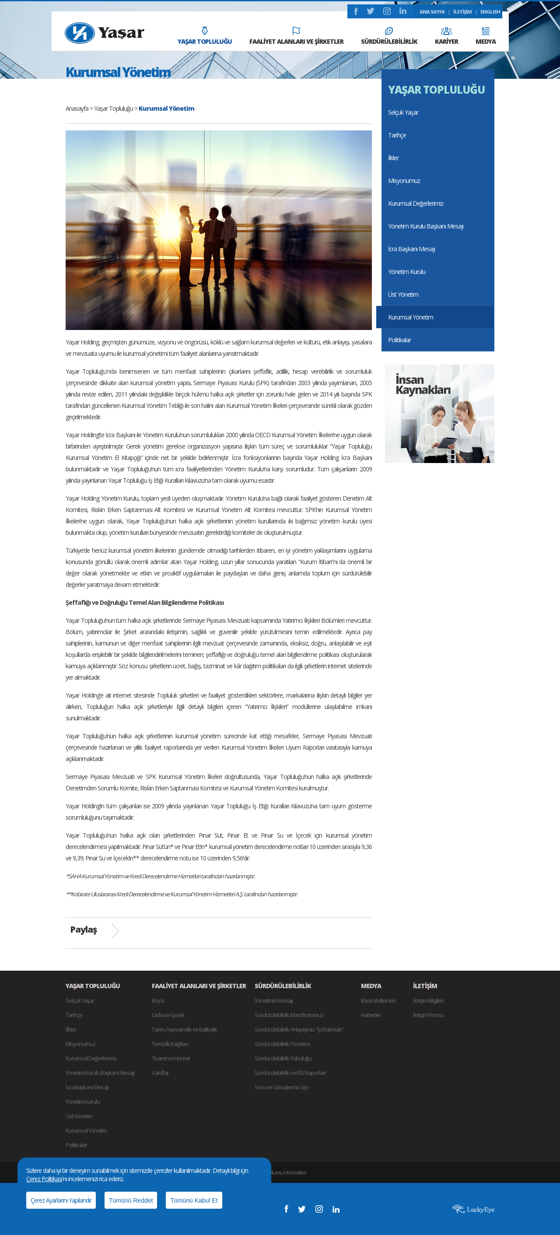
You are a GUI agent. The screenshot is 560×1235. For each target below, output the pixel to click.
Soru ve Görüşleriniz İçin (281, 1087)
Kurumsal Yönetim (410, 317)
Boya (158, 1000)
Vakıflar (160, 1073)
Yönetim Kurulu (406, 271)
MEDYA (486, 36)
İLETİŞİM (462, 11)
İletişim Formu (428, 1015)
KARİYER (446, 36)
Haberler (371, 1015)
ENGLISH (490, 11)
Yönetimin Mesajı (274, 1000)
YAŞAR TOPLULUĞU (205, 36)
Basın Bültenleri (378, 1000)
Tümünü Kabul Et (193, 1200)
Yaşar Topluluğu (113, 108)
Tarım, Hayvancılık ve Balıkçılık (184, 1029)
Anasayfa (77, 108)
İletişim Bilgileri (428, 1000)
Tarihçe (397, 135)
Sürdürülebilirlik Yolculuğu (283, 1058)
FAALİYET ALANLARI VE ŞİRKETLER (296, 36)
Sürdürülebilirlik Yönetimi (282, 1044)
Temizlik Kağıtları (170, 1044)
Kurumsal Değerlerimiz (415, 203)
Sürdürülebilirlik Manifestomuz (289, 1015)
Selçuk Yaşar (403, 112)
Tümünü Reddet (131, 1200)
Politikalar (399, 340)
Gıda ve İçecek (168, 1015)
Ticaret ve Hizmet (171, 1058)
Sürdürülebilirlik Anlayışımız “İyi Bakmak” (299, 1029)
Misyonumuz (404, 180)
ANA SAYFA (432, 11)
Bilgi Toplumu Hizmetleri (280, 1172)
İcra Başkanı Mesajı (411, 249)
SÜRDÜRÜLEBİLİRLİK (389, 36)
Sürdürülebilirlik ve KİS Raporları (290, 1073)
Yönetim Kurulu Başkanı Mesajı (425, 226)
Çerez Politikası (44, 1179)
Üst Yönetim (403, 294)
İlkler (393, 158)
